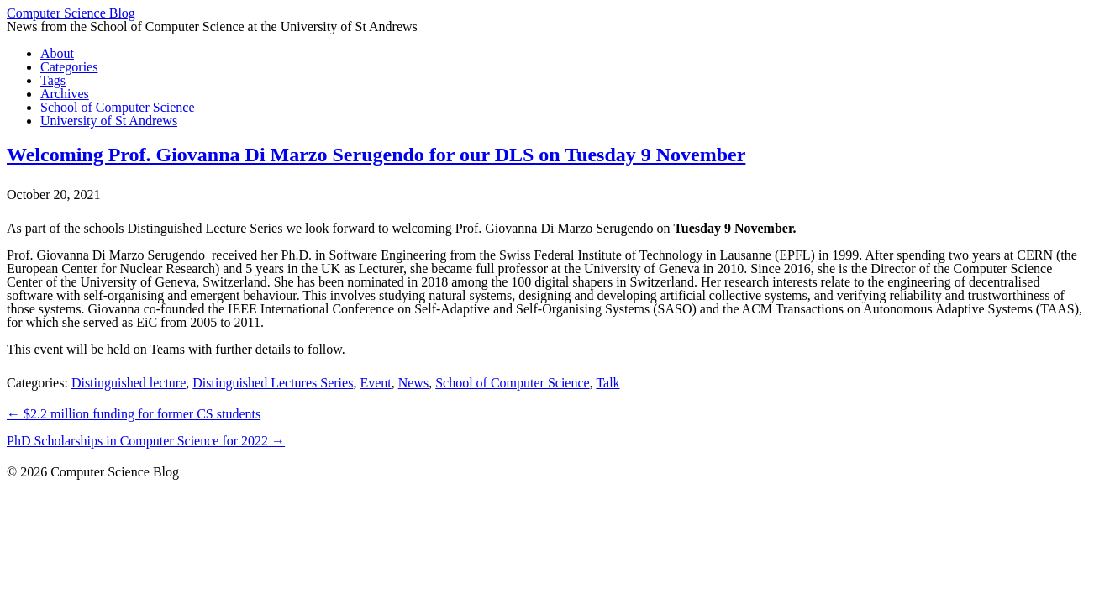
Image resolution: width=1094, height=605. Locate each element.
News (413, 383)
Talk (607, 383)
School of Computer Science (512, 383)
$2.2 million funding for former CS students (133, 414)
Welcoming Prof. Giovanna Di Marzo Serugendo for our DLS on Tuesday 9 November (376, 155)
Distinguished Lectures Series (272, 383)
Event (375, 383)
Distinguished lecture (128, 383)
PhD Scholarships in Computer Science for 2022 (146, 441)
